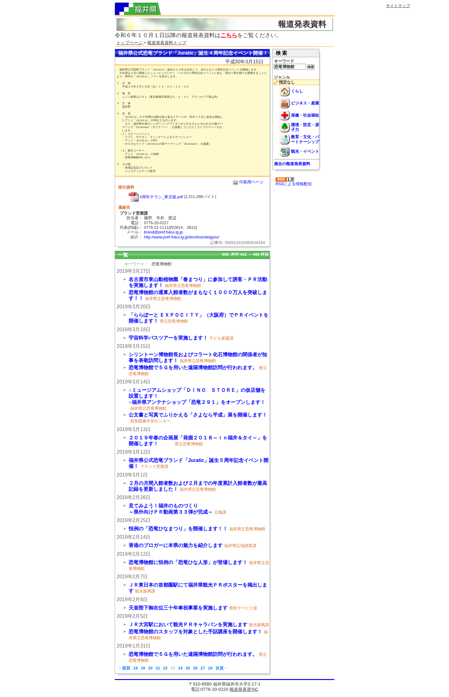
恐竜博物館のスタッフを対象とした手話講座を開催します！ (195, 631)
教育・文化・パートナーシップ (305, 139)
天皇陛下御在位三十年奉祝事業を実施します (178, 607)
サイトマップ (398, 5)
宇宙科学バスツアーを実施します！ (168, 337)
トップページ (129, 42)
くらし (297, 91)
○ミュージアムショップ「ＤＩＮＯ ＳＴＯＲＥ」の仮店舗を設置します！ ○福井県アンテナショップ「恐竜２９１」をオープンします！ (218, 395)
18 (135, 668)
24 (180, 668)
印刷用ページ (251, 182)
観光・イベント (305, 151)
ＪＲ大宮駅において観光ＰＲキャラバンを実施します (188, 624)
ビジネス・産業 (305, 103)
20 (150, 668)
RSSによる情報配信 (294, 181)
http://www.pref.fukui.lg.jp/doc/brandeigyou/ (182, 237)
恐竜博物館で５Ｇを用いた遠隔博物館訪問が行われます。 (193, 367)
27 (203, 668)
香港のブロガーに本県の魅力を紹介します (176, 545)
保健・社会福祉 (305, 115)
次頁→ (222, 668)
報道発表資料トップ (166, 42)
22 (165, 668)
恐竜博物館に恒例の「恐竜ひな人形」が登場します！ (188, 562)
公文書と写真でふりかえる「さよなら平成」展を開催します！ (198, 414)
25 (188, 668)
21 (158, 668)
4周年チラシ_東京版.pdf (156, 197)
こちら (228, 35)
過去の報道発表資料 (292, 163)
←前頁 (124, 668)
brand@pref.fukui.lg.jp (163, 232)
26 (195, 668)
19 (143, 668)
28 (210, 668)
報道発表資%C (243, 689)
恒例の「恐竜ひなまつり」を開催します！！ (178, 528)
